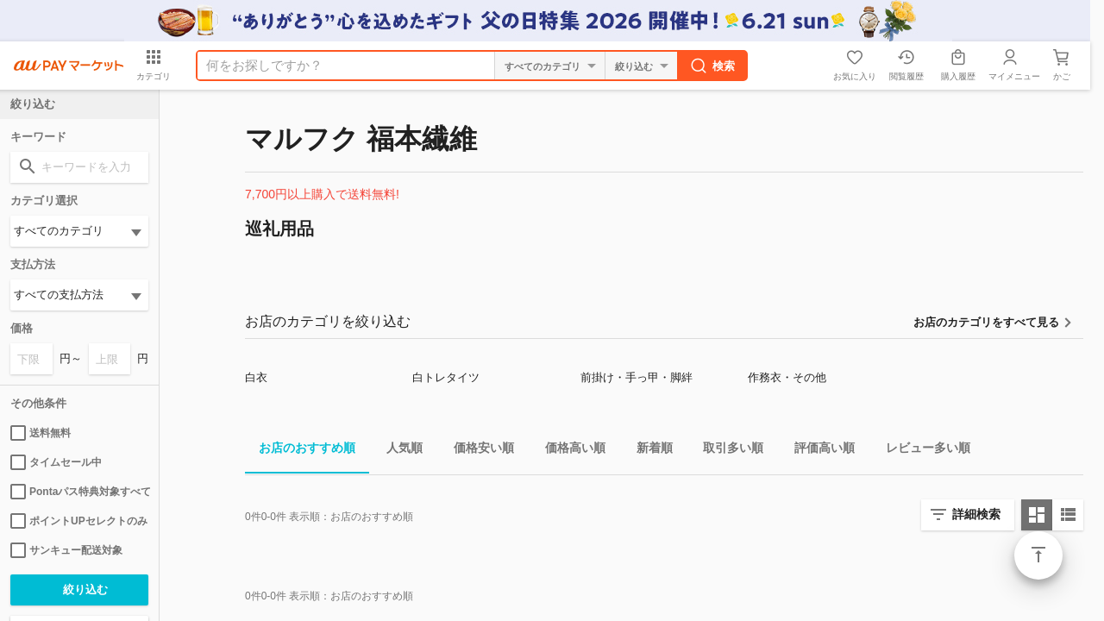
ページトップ (1038, 555)
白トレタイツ (446, 377)
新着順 (648, 451)
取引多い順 (726, 451)
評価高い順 (818, 451)
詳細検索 (976, 514)
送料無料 (40, 433)
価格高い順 (568, 451)
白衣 (256, 377)
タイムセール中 (56, 462)
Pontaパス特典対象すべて (79, 491)
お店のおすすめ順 (300, 451)
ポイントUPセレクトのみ (78, 521)
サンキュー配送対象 (66, 550)
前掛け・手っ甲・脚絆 (636, 377)
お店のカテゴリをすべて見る (986, 322)
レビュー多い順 (921, 451)
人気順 (398, 451)
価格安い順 (477, 451)
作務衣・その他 (787, 377)
